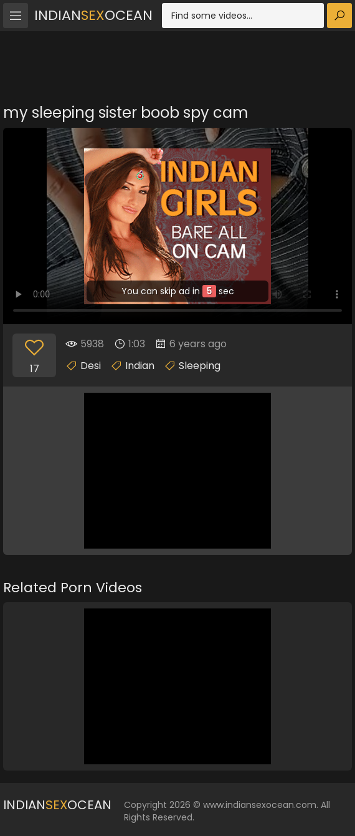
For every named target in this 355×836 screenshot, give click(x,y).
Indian (139, 365)
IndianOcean (93, 15)
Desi (90, 365)
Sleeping (199, 365)
